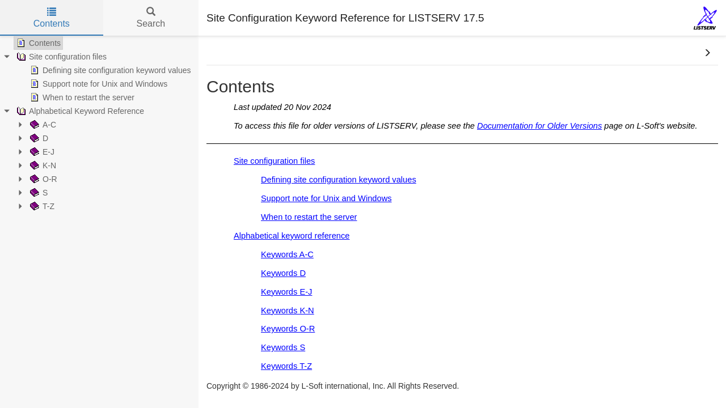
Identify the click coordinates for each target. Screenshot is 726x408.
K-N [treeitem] (42, 165)
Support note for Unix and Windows (326, 198)
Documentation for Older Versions (539, 125)
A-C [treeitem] (42, 124)
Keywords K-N (287, 310)
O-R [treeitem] (42, 179)
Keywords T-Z (286, 366)
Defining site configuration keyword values (338, 179)
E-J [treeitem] (41, 152)
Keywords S (283, 347)
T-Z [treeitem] (41, 206)
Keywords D (283, 273)
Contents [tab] (51, 17)
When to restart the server (309, 217)
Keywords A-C (287, 254)
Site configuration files (274, 160)
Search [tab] (150, 17)
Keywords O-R (288, 328)
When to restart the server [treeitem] (81, 97)
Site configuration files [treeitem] (60, 56)
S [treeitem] (38, 192)
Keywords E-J (286, 291)
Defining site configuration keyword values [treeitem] (109, 70)
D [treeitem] (38, 138)
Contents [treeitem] (37, 43)
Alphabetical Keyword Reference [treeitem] (79, 111)
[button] (707, 53)
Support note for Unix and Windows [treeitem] (97, 84)
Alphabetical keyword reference (292, 235)
